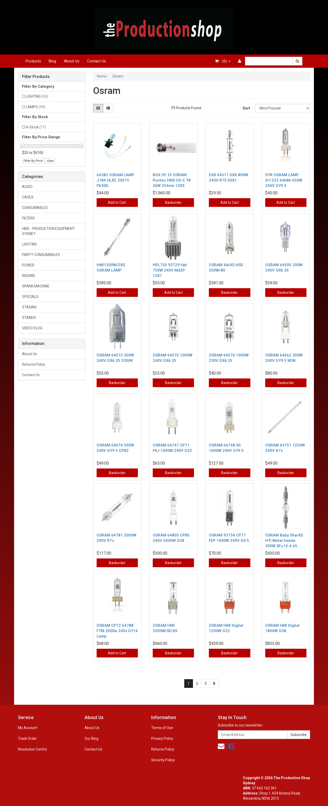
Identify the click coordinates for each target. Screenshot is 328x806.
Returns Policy (33, 364)
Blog (52, 61)
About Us (71, 61)
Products (33, 61)
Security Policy (163, 760)
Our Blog (91, 738)
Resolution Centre (32, 749)
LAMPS (35, 107)
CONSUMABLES (35, 208)
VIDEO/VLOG (32, 328)
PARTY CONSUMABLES (41, 255)
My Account (27, 728)
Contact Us (96, 61)
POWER (28, 265)
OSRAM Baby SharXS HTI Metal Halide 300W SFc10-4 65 (284, 540)
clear (50, 161)
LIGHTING (37, 96)
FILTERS (28, 218)
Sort (246, 108)
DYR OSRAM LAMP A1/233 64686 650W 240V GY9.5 (283, 180)
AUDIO (27, 187)
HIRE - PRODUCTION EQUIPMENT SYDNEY (48, 231)
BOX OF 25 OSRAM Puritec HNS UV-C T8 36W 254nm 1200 (172, 180)
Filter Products (36, 76)
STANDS (29, 318)
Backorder (173, 202)
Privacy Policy (162, 738)
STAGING (29, 307)
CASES (28, 197)
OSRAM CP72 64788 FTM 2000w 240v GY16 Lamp (117, 631)
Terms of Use (162, 728)
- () (222, 61)
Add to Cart (117, 202)
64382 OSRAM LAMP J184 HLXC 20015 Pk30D (115, 180)
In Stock (36, 127)
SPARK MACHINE (35, 286)
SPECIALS (30, 297)
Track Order (27, 738)
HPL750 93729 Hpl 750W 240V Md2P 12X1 (170, 270)
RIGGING (28, 276)
